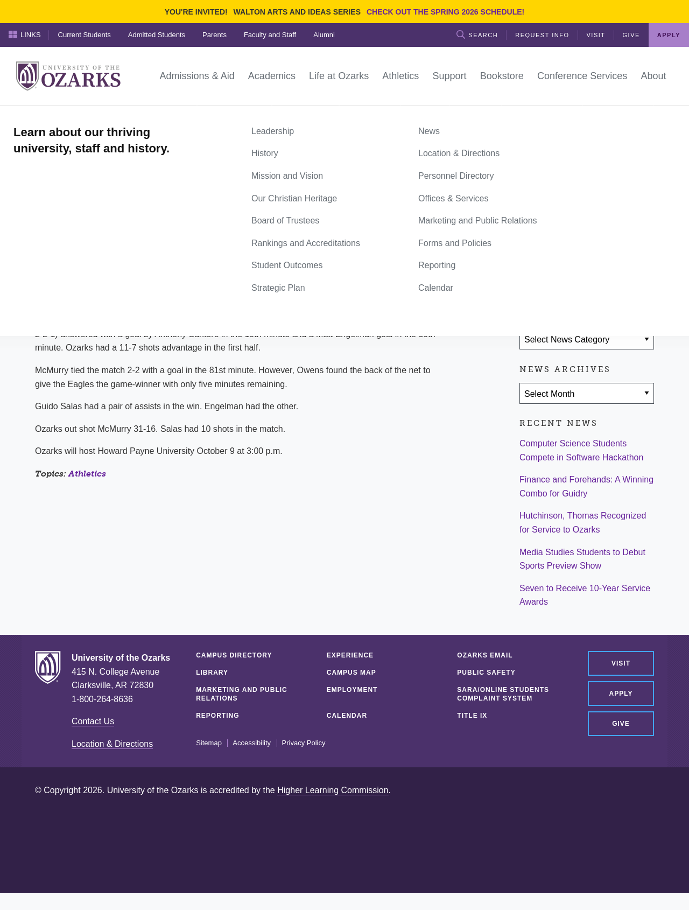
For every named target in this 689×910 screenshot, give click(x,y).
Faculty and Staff (270, 35)
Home (46, 117)
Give (631, 35)
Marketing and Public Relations (241, 694)
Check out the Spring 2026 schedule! (445, 12)
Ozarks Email (484, 655)
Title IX (472, 715)
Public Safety (486, 672)
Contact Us (93, 721)
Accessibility (252, 743)
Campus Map (351, 672)
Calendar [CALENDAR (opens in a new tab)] (347, 715)
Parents (214, 35)
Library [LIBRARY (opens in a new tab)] (212, 672)
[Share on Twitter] (564, 276)
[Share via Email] (595, 276)
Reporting (217, 715)
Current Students (84, 35)
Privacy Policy (304, 743)
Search (477, 34)
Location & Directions (112, 743)
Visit (596, 35)
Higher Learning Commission (332, 790)
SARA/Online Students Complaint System (503, 694)
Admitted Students (156, 35)
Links (25, 34)
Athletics (87, 473)
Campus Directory (234, 655)
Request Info (542, 35)
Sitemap (209, 743)
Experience (350, 655)
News (75, 117)
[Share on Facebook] (532, 276)
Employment (352, 690)
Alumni (324, 35)
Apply (668, 35)
